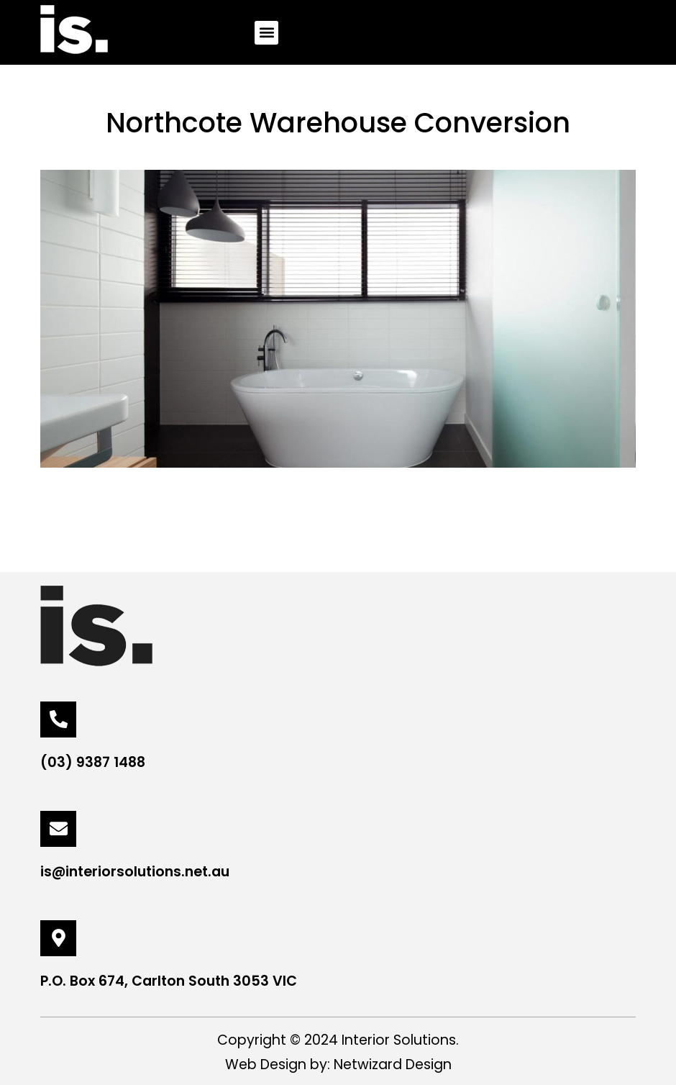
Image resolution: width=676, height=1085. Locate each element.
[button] (266, 33)
